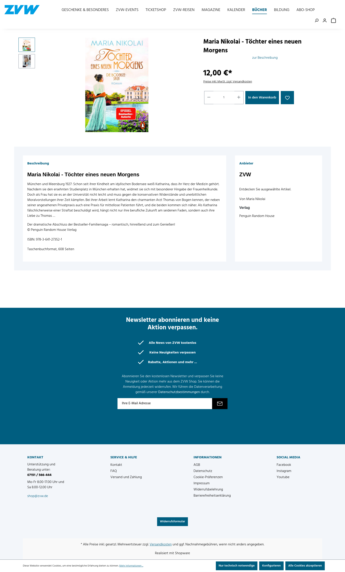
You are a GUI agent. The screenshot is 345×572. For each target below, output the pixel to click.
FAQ (113, 471)
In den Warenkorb (262, 97)
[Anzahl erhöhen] (239, 97)
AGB (197, 465)
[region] (106, 85)
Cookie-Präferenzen (208, 477)
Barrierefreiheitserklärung (212, 496)
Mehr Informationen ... (131, 566)
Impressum (202, 483)
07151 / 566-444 (39, 475)
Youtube (283, 477)
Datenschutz (203, 471)
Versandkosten (161, 544)
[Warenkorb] (334, 20)
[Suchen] (317, 20)
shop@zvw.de (37, 496)
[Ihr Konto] (326, 20)
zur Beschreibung (265, 57)
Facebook (284, 465)
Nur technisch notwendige (237, 565)
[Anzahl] (224, 97)
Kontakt (116, 465)
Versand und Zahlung (126, 477)
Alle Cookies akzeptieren (305, 565)
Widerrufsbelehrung (208, 489)
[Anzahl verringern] (208, 97)
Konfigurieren (271, 565)
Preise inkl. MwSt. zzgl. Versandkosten (227, 81)
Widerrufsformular (172, 521)
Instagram (284, 471)
